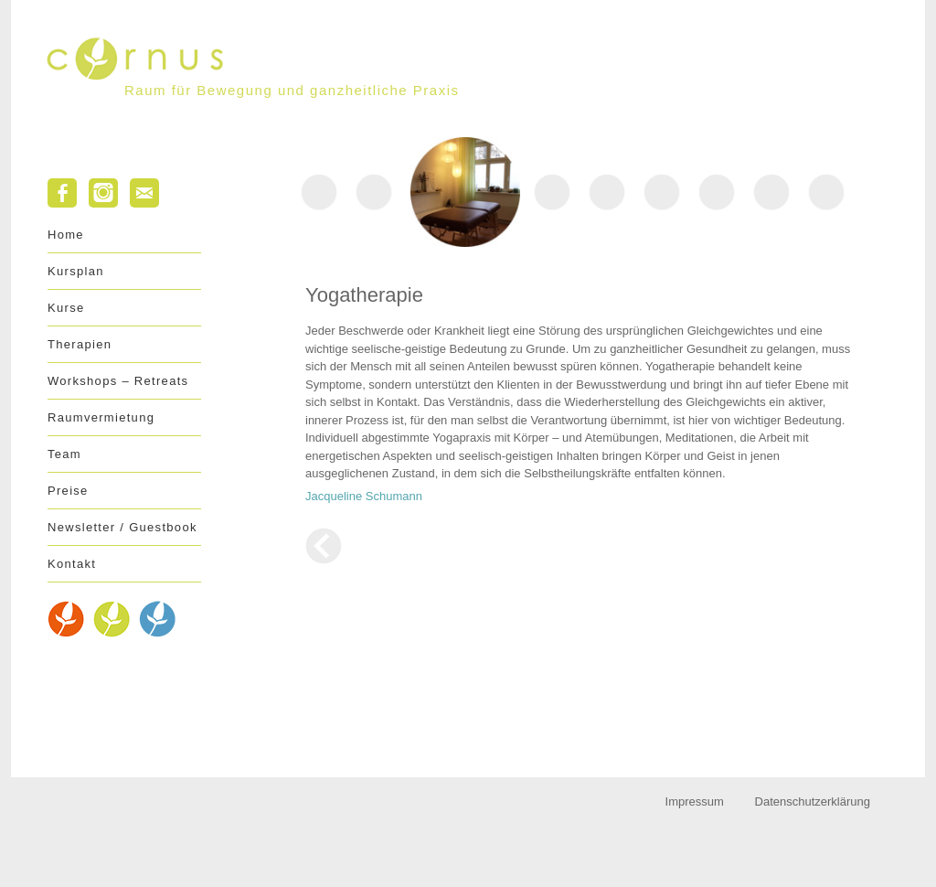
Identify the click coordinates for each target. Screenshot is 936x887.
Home (66, 234)
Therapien (80, 344)
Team (64, 454)
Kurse (66, 308)
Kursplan (76, 271)
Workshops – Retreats (118, 381)
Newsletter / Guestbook (122, 527)
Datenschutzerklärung (812, 801)
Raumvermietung (101, 417)
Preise (68, 490)
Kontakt (72, 564)
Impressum (694, 801)
